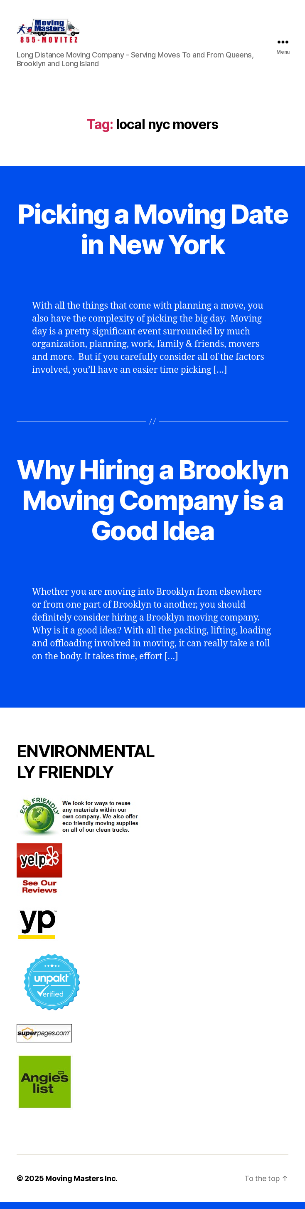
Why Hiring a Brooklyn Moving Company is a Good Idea (152, 507)
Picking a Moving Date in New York (152, 235)
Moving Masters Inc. (81, 1185)
